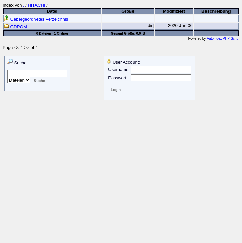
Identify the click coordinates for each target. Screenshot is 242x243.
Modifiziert (174, 11)
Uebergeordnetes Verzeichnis (36, 19)
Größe (127, 11)
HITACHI (36, 5)
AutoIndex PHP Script (223, 38)
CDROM (15, 26)
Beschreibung (216, 11)
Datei (52, 11)
